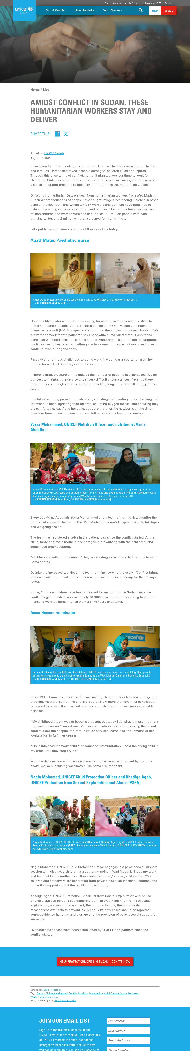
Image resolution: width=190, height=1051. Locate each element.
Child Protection (52, 989)
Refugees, (133, 993)
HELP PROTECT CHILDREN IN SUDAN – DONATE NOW (95, 962)
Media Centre (131, 3)
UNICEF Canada (54, 153)
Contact (117, 3)
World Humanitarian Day (44, 996)
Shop (155, 10)
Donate (168, 10)
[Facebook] (57, 133)
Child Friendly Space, (116, 993)
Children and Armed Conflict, (61, 993)
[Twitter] (66, 133)
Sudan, (41, 993)
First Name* (116, 1021)
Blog (107, 3)
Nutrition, (83, 993)
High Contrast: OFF (151, 3)
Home (35, 89)
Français (169, 3)
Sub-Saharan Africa (65, 1000)
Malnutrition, (96, 993)
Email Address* (119, 1040)
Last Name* (116, 1030)
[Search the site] (141, 10)
